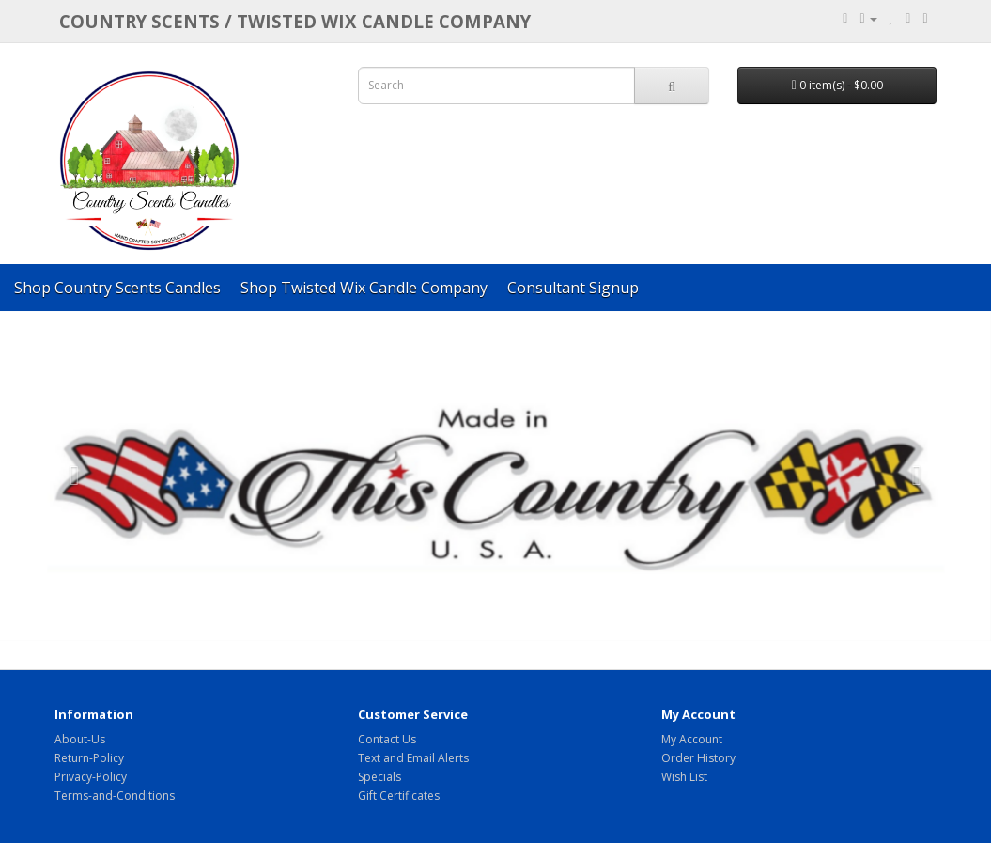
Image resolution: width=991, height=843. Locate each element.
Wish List (684, 777)
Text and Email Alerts (413, 758)
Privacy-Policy (90, 777)
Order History (698, 758)
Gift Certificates (399, 796)
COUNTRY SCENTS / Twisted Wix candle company (295, 21)
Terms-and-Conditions (114, 796)
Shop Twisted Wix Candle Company (364, 287)
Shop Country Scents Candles (117, 287)
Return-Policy (89, 758)
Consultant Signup (573, 287)
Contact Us (387, 739)
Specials (379, 777)
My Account (691, 739)
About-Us (79, 739)
